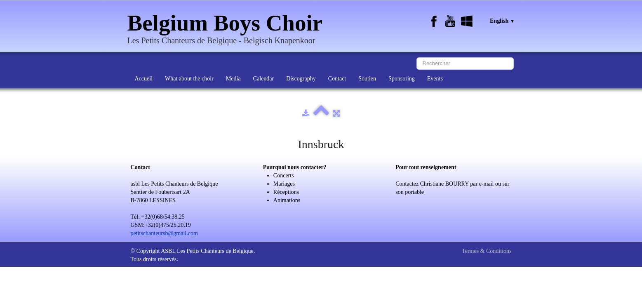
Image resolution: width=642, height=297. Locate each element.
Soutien (367, 78)
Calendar (263, 78)
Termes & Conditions (486, 251)
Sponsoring (401, 78)
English (502, 21)
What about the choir (189, 78)
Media (233, 78)
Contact (337, 78)
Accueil (144, 78)
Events (435, 78)
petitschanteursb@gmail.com (164, 233)
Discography (301, 78)
